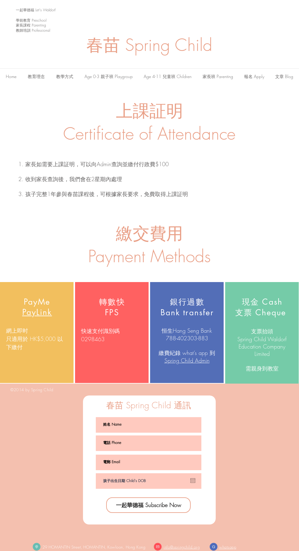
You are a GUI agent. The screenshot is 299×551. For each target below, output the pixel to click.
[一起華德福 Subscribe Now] (148, 505)
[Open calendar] (192, 480)
